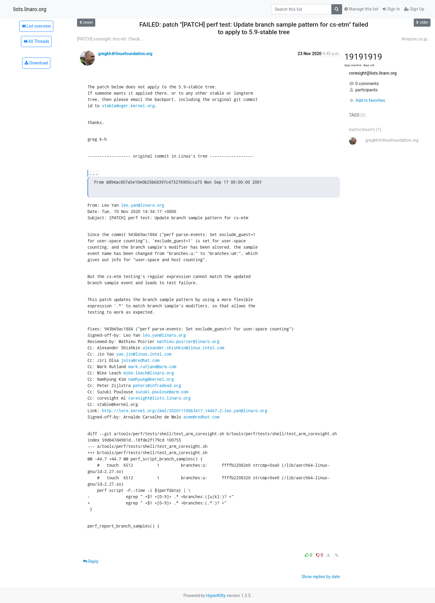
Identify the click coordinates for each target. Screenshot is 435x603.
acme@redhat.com (201, 417)
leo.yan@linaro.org (142, 205)
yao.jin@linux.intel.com (143, 354)
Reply (90, 561)
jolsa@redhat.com (140, 360)
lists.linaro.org (29, 9)
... (93, 173)
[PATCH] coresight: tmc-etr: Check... (110, 39)
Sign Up (414, 9)
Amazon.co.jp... (416, 39)
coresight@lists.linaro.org (159, 398)
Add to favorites (367, 100)
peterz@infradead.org (157, 385)
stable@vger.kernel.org (128, 105)
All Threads (36, 41)
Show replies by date (320, 576)
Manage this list (361, 9)
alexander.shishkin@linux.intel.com (183, 347)
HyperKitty (216, 595)
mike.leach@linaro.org (148, 373)
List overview (36, 26)
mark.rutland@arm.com (152, 366)
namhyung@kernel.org (151, 379)
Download (36, 63)
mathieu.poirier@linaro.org (188, 341)
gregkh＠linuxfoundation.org (125, 53)
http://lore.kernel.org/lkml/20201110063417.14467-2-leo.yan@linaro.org (184, 410)
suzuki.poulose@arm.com (161, 392)
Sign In (391, 9)
